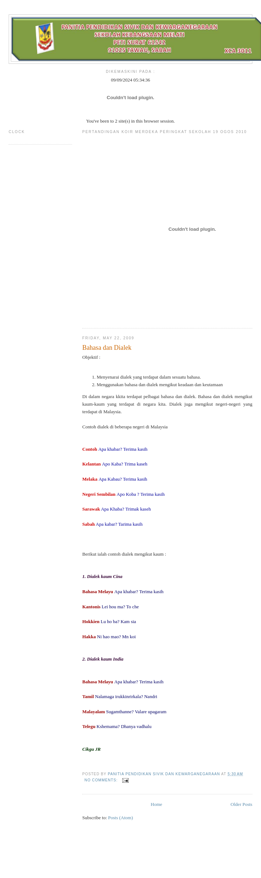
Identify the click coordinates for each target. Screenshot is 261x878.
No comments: (101, 780)
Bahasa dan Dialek (106, 347)
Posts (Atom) (120, 817)
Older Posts (241, 804)
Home (156, 804)
